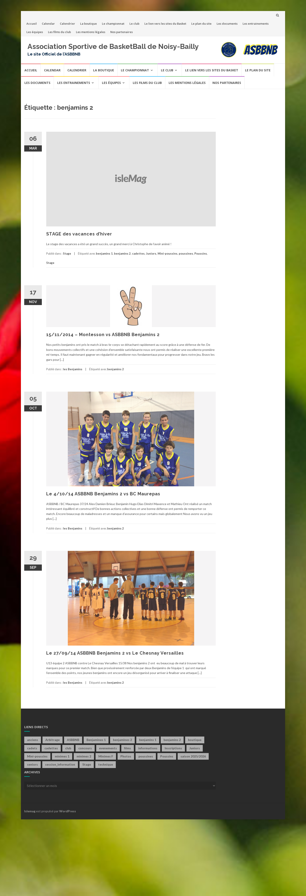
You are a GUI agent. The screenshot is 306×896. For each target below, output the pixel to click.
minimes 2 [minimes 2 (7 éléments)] (84, 756)
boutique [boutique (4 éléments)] (194, 740)
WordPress (67, 811)
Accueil (31, 24)
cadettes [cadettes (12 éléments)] (51, 748)
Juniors (151, 253)
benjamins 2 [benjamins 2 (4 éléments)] (172, 740)
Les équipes (34, 32)
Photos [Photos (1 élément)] (125, 756)
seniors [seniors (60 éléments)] (32, 764)
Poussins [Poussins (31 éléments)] (166, 756)
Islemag (29, 811)
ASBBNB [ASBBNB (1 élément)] (73, 740)
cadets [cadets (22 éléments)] (32, 748)
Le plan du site (201, 24)
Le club (134, 24)
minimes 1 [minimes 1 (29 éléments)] (62, 756)
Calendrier (67, 24)
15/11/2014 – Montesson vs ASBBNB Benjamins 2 (103, 334)
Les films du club (59, 32)
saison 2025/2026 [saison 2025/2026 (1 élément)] (193, 756)
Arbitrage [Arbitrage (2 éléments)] (52, 740)
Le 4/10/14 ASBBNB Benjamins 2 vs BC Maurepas (103, 493)
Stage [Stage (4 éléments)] (86, 764)
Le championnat (113, 24)
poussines (186, 253)
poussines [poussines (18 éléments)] (145, 756)
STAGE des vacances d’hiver (79, 234)
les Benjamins (72, 369)
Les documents (227, 24)
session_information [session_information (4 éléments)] (60, 764)
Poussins (200, 253)
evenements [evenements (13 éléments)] (108, 748)
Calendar (48, 24)
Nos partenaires (121, 32)
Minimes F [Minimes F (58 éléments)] (105, 756)
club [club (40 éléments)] (68, 748)
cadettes (138, 253)
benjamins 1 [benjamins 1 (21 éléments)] (147, 740)
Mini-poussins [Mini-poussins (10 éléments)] (37, 756)
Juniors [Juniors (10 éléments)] (194, 748)
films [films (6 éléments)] (127, 748)
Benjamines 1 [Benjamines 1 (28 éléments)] (96, 740)
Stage (67, 253)
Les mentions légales (90, 32)
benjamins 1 (104, 253)
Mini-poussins (167, 253)
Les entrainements (256, 24)
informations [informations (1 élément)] (147, 748)
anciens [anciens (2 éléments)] (32, 740)
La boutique (88, 24)
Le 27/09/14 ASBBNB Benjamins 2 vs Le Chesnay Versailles (115, 653)
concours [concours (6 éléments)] (85, 748)
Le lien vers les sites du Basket (165, 24)
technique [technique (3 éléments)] (105, 764)
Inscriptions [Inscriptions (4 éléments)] (173, 748)
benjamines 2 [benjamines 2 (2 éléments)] (122, 740)
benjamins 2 (122, 253)
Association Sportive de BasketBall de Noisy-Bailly (113, 46)
